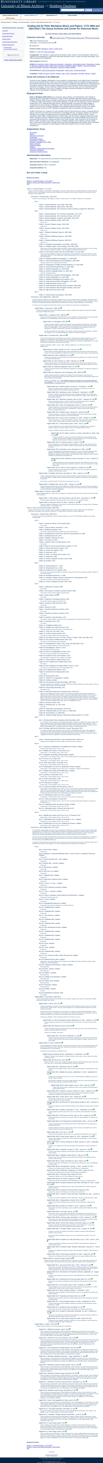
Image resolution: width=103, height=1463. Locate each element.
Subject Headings (72, 15)
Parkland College (70, 66)
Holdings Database (62, 6)
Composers (68, 64)
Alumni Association (24, 22)
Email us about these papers (13, 60)
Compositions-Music (79, 64)
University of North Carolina (66, 67)
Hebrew (58, 73)
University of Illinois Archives (22, 6)
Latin (63, 73)
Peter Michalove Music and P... (45, 22)
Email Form (54, 1455)
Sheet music (69, 70)
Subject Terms (6, 39)
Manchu (87, 73)
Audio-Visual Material (48, 70)
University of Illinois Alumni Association (42, 148)
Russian (46, 73)
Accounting (40, 64)
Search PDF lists (97, 10)
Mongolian (74, 73)
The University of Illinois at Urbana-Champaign (55, 1462)
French (67, 73)
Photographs (60, 70)
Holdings (15, 22)
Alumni (33, 22)
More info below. (49, 52)
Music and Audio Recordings (10, 49)
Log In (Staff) (51, 1451)
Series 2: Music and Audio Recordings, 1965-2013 (43, 182)
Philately (79, 66)
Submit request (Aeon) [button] (57, 38)
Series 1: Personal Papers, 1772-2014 (39, 181)
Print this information (92, 38)
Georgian (81, 73)
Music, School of (59, 66)
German (52, 73)
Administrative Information (9, 42)
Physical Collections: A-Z (31, 15)
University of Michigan (50, 67)
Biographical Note (7, 36)
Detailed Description (8, 44)
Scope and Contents (8, 33)
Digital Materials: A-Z (51, 15)
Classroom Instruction (57, 64)
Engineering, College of (37, 140)
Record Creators (10, 18)
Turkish (93, 73)
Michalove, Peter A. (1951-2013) (52, 49)
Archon (50, 1461)
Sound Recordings (80, 70)
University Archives (6, 22)
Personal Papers (8, 47)
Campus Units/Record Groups (10, 15)
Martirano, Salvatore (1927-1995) (42, 66)
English (40, 73)
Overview (5, 30)
